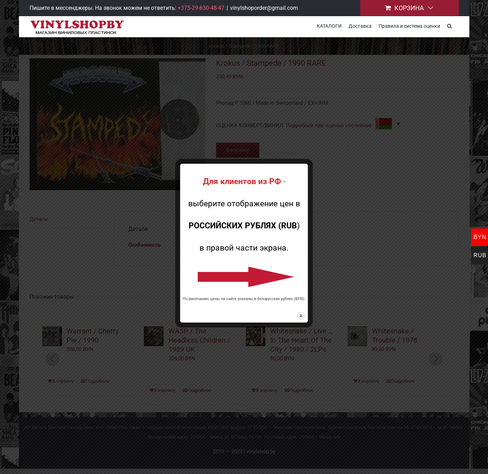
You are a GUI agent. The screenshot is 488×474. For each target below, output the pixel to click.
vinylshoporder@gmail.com (264, 8)
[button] (449, 25)
